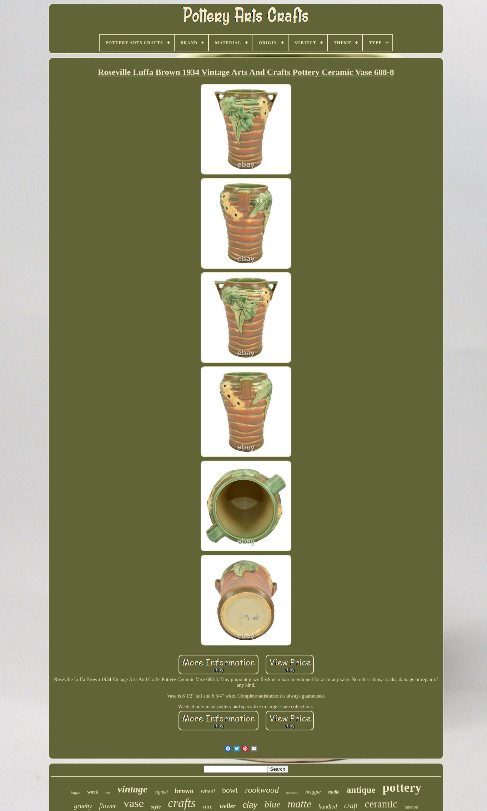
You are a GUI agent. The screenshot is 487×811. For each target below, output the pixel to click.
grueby (83, 806)
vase (134, 803)
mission (411, 807)
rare (207, 807)
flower (107, 806)
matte (299, 804)
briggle (313, 792)
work (92, 792)
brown (184, 791)
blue (273, 804)
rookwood (262, 790)
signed (161, 792)
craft (351, 806)
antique (361, 790)
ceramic (381, 804)
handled (327, 807)
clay (250, 805)
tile (107, 793)
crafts (181, 803)
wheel (208, 791)
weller (228, 806)
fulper (75, 793)
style (156, 807)
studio (334, 792)
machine (292, 793)
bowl (230, 790)
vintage (132, 789)
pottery (401, 788)
